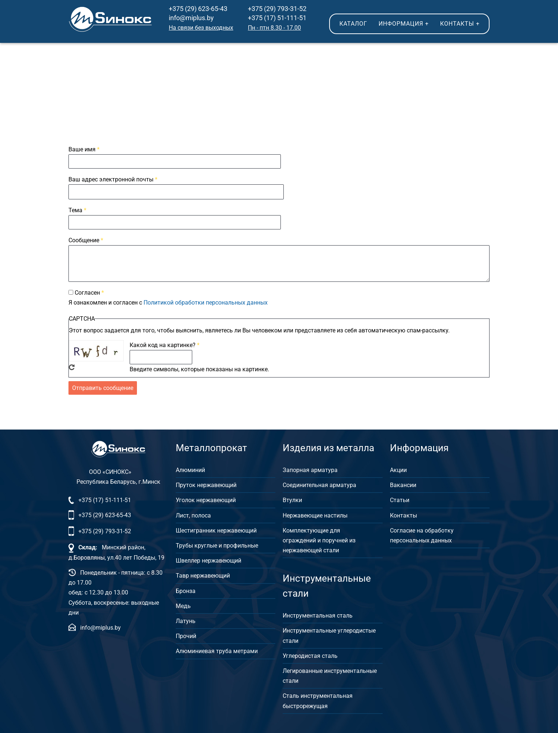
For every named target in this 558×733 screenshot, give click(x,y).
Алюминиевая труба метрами (217, 650)
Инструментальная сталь (318, 614)
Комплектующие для (311, 529)
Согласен (87, 292)
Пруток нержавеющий (206, 483)
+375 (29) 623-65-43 (198, 8)
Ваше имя (82, 149)
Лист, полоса (193, 514)
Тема (75, 210)
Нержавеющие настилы (315, 514)
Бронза (186, 589)
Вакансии (403, 483)
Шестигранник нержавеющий (216, 529)
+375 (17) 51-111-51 (277, 18)
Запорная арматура (310, 468)
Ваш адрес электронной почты (110, 179)
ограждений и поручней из (319, 539)
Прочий (186, 634)
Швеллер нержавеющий (208, 559)
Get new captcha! (72, 367)
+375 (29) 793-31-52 (277, 8)
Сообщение (83, 240)
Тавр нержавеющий (203, 574)
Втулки (292, 499)
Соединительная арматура (319, 483)
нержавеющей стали (311, 549)
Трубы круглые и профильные (217, 544)
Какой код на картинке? (163, 345)
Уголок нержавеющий (206, 499)
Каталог (353, 23)
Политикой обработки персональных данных (206, 302)
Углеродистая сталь (310, 654)
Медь (183, 604)
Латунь (186, 619)
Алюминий (190, 468)
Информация (404, 23)
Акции (398, 468)
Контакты (460, 23)
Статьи (399, 499)
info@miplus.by (191, 18)
